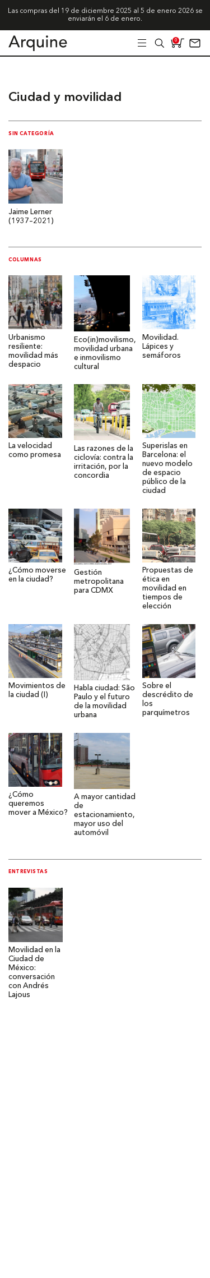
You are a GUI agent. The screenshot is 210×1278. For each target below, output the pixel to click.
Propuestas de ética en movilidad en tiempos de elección (167, 588)
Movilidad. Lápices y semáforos (161, 346)
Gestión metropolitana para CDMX (99, 581)
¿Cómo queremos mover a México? (38, 803)
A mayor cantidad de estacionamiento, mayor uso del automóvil (105, 815)
